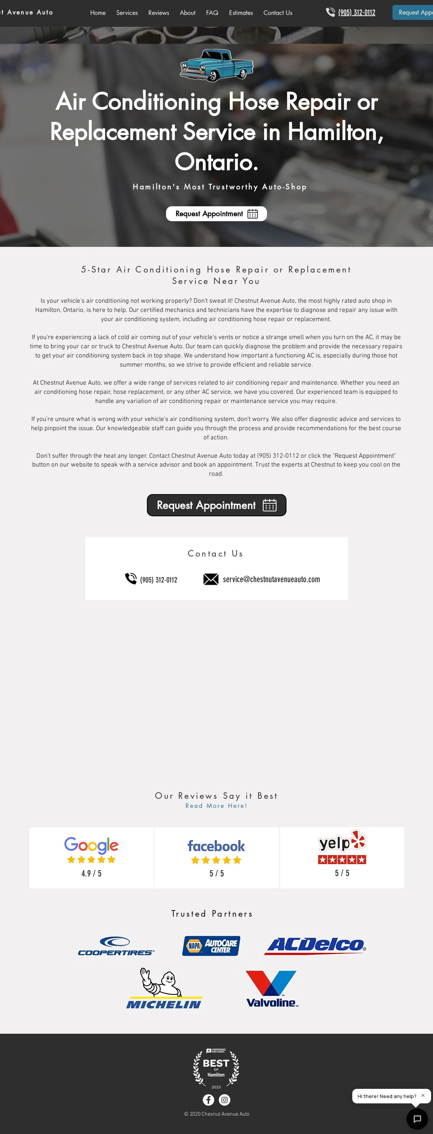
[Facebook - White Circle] (208, 1100)
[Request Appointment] (216, 213)
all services (331, 1083)
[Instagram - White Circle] (224, 1100)
